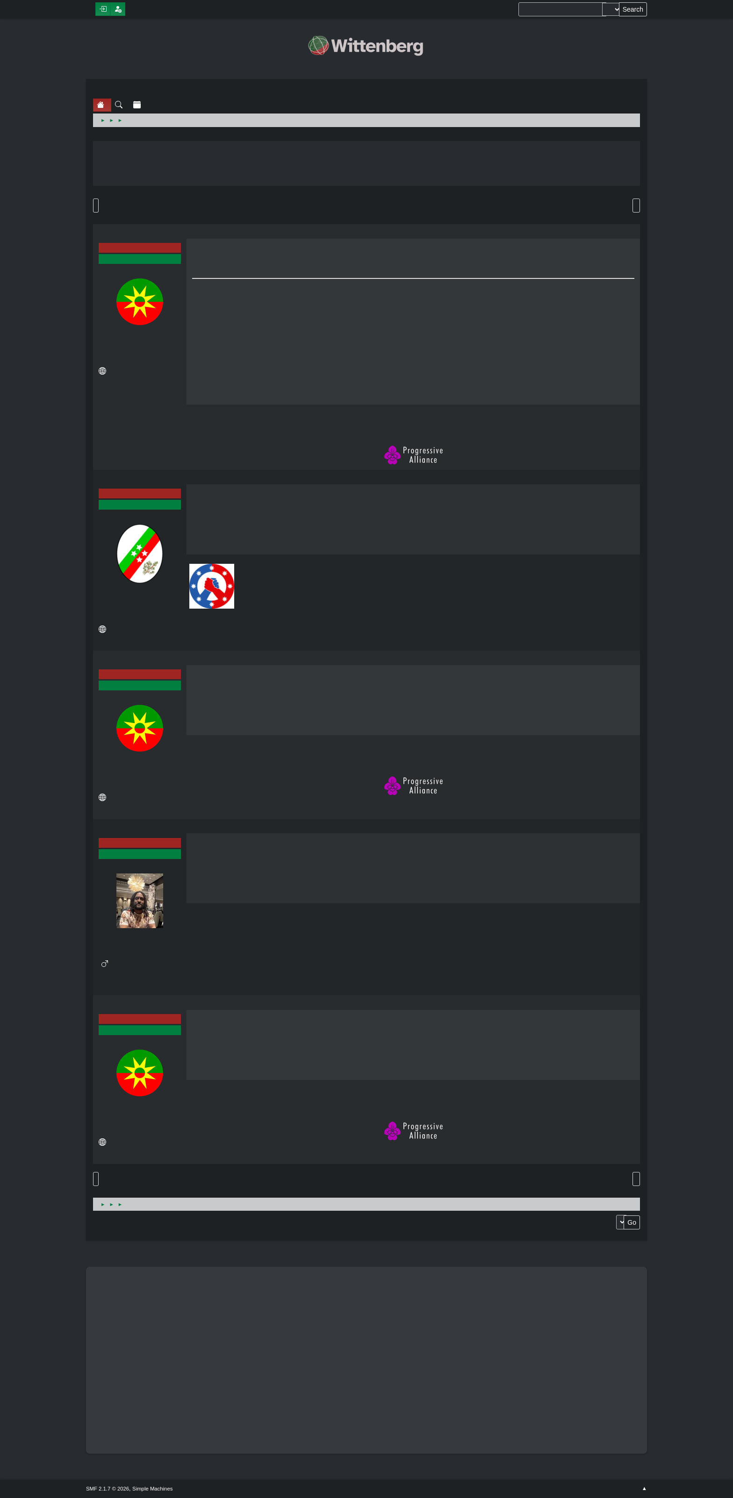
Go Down (96, 206)
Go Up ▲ (644, 1488)
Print (636, 206)
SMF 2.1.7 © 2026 (107, 1488)
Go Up (96, 1179)
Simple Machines (152, 1488)
